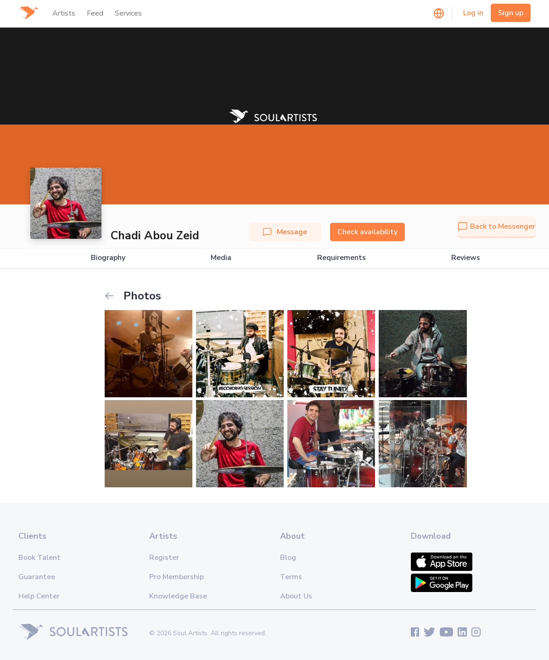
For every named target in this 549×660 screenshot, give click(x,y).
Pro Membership (176, 576)
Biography (108, 258)
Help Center (39, 596)
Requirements (341, 258)
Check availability (367, 232)
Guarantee (36, 576)
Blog (288, 557)
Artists (63, 13)
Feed (95, 13)
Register (164, 557)
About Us (296, 596)
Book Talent (39, 557)
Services (128, 13)
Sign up (510, 13)
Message (285, 232)
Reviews (465, 258)
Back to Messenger (496, 226)
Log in (473, 13)
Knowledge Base (178, 596)
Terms (291, 576)
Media (221, 258)
